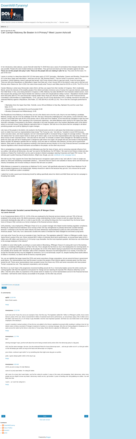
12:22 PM (17, 310)
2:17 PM (16, 336)
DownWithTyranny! (14, 5)
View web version (45, 419)
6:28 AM (16, 364)
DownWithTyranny (9, 425)
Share (4, 287)
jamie (5, 433)
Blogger (48, 437)
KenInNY (6, 430)
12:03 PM (13, 297)
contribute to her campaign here (64, 155)
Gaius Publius (8, 428)
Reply (7, 304)
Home (44, 416)
